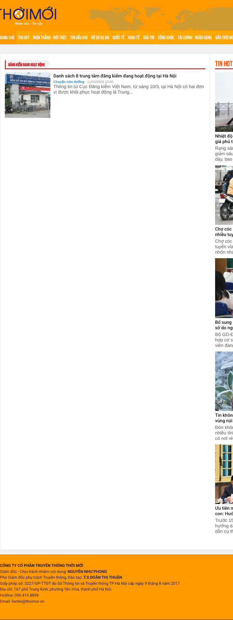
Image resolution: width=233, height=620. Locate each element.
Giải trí (148, 37)
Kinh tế (133, 37)
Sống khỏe (166, 37)
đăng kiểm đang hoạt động (26, 64)
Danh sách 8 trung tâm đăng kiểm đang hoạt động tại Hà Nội (115, 76)
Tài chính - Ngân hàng (195, 37)
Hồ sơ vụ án (100, 37)
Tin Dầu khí (78, 37)
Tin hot (23, 37)
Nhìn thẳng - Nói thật (50, 37)
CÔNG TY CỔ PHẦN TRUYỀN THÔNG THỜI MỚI (41, 565)
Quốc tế (118, 37)
